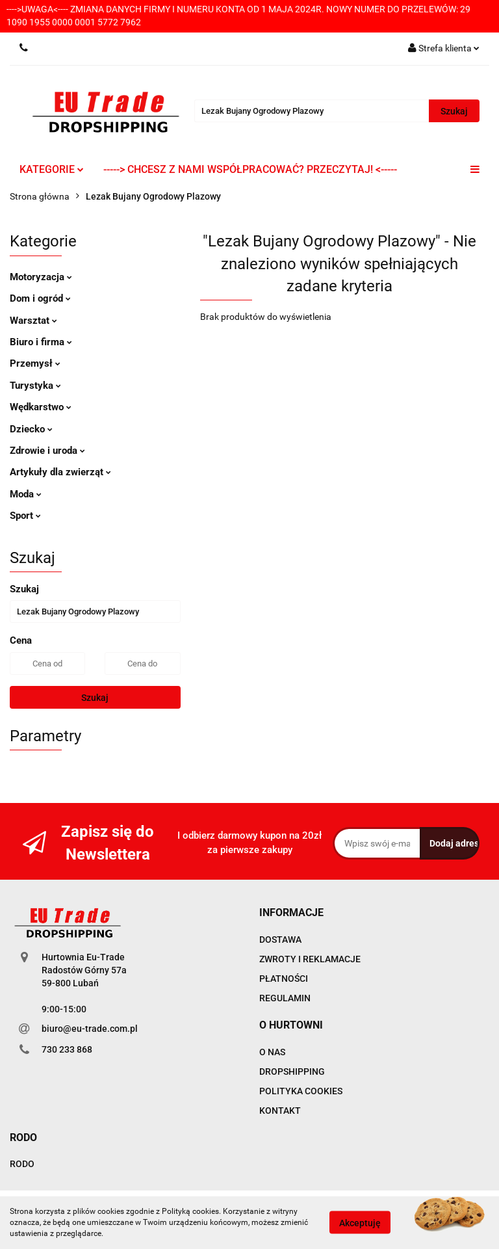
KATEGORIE (51, 169)
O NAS (272, 1052)
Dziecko (31, 429)
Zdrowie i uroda (47, 450)
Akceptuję (360, 1223)
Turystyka (35, 385)
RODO (22, 1164)
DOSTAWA (280, 939)
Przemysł (35, 363)
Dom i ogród (40, 298)
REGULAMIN (285, 998)
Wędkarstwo (40, 407)
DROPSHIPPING (292, 1071)
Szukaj (95, 697)
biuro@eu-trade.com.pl (90, 1028)
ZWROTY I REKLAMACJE (310, 959)
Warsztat (33, 320)
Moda (26, 494)
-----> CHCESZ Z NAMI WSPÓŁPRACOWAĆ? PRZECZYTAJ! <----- (250, 169)
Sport (25, 515)
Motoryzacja (41, 277)
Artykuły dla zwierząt (60, 472)
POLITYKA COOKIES (300, 1091)
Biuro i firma (41, 342)
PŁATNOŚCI (283, 978)
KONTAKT (280, 1110)
